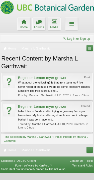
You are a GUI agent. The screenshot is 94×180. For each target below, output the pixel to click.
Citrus (85, 95)
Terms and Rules (82, 172)
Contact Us (76, 167)
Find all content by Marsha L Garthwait (27, 136)
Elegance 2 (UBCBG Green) (18, 167)
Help (90, 167)
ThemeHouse (57, 175)
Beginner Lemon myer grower (42, 78)
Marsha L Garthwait (41, 95)
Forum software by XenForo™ (33, 172)
